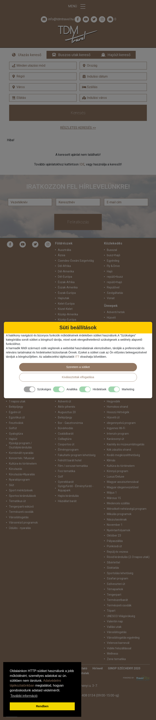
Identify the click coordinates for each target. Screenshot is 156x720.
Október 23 (114, 535)
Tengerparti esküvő (21, 506)
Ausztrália (64, 250)
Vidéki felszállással (119, 648)
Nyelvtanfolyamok (118, 530)
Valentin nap (115, 621)
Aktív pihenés (66, 406)
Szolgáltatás (115, 292)
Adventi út (64, 401)
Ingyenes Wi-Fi (116, 428)
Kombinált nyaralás (21, 452)
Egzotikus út (17, 417)
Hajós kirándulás (68, 495)
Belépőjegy (16, 406)
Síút (11, 485)
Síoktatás (113, 567)
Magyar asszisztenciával (123, 481)
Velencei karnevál (118, 642)
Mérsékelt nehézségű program (126, 508)
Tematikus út (17, 501)
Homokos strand (117, 406)
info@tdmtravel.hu (57, 19)
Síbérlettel (113, 562)
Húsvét (111, 317)
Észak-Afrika (66, 282)
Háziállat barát (67, 501)
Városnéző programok (23, 522)
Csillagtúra (65, 439)
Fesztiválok (16, 423)
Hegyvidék (113, 401)
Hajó (110, 271)
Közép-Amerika (68, 314)
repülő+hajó (114, 282)
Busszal (112, 250)
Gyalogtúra (16, 433)
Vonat (111, 298)
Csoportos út (66, 444)
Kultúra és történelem (23, 463)
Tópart (111, 610)
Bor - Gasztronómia (70, 423)
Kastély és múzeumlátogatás (125, 444)
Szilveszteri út (116, 584)
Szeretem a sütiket (78, 367)
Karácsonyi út (115, 439)
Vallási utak (114, 626)
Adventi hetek (116, 312)
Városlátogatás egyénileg (123, 637)
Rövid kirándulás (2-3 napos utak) (128, 557)
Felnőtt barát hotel (69, 460)
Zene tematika (116, 659)
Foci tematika (66, 471)
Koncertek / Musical (21, 458)
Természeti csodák (21, 511)
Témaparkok (115, 589)
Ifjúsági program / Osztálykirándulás (20, 445)
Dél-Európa (65, 276)
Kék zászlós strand (119, 449)
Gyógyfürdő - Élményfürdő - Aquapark (75, 488)
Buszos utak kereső (74, 55)
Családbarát (66, 433)
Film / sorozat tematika (73, 465)
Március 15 (114, 498)
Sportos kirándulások (22, 495)
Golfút (13, 428)
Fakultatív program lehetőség (76, 455)
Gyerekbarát (66, 481)
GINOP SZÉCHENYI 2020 (124, 668)
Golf (60, 476)
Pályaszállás (115, 541)
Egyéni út (15, 412)
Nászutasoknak (117, 519)
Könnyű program (117, 471)
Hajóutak (63, 298)
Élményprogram (68, 449)
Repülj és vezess (117, 551)
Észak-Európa (67, 292)
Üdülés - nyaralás (20, 528)
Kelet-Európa (66, 303)
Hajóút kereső (119, 55)
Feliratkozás (78, 222)
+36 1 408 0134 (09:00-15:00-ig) (96, 695)
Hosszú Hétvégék (118, 412)
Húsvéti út (113, 417)
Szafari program (117, 578)
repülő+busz (115, 276)
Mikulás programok (119, 514)
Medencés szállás (118, 503)
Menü (78, 6)
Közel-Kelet (65, 308)
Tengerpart (114, 594)
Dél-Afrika (64, 266)
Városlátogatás (19, 517)
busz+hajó (113, 255)
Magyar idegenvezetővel (123, 487)
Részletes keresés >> (78, 128)
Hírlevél (97, 668)
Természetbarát (117, 600)
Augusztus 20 (67, 412)
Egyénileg (113, 260)
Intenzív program (118, 433)
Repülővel (113, 287)
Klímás (111, 460)
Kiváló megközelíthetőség (123, 455)
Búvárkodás (65, 428)
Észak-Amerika (68, 287)
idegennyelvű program (121, 423)
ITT (77, 356)
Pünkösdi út (114, 546)
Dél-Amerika (66, 271)
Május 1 (112, 492)
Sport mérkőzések (21, 490)
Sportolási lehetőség (120, 573)
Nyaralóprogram (19, 479)
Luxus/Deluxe (115, 476)
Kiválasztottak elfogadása (78, 377)
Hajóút (13, 439)
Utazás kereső (29, 55)
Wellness (112, 653)
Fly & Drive (113, 266)
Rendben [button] (42, 706)
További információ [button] (23, 696)
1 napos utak (17, 401)
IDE (81, 164)
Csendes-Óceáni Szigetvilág (76, 260)
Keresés (78, 112)
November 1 (114, 524)
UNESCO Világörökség (121, 616)
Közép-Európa (67, 319)
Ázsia (61, 255)
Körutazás (15, 468)
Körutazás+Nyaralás (22, 474)
